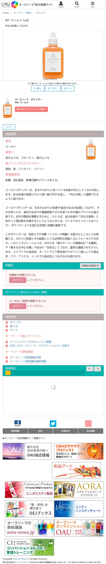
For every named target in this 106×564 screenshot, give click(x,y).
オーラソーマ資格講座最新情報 (28, 361)
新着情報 (15, 431)
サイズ (14, 330)
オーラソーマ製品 (22, 13)
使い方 (14, 326)
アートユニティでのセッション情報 (30, 341)
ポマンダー (41, 13)
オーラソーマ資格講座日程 (25, 357)
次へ (68, 88)
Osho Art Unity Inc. (21, 559)
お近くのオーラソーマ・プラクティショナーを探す (40, 345)
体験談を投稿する (90, 266)
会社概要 (91, 431)
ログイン (18, 280)
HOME (6, 13)
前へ (37, 88)
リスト (52, 88)
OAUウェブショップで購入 (31, 109)
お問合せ (65, 431)
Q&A (40, 431)
